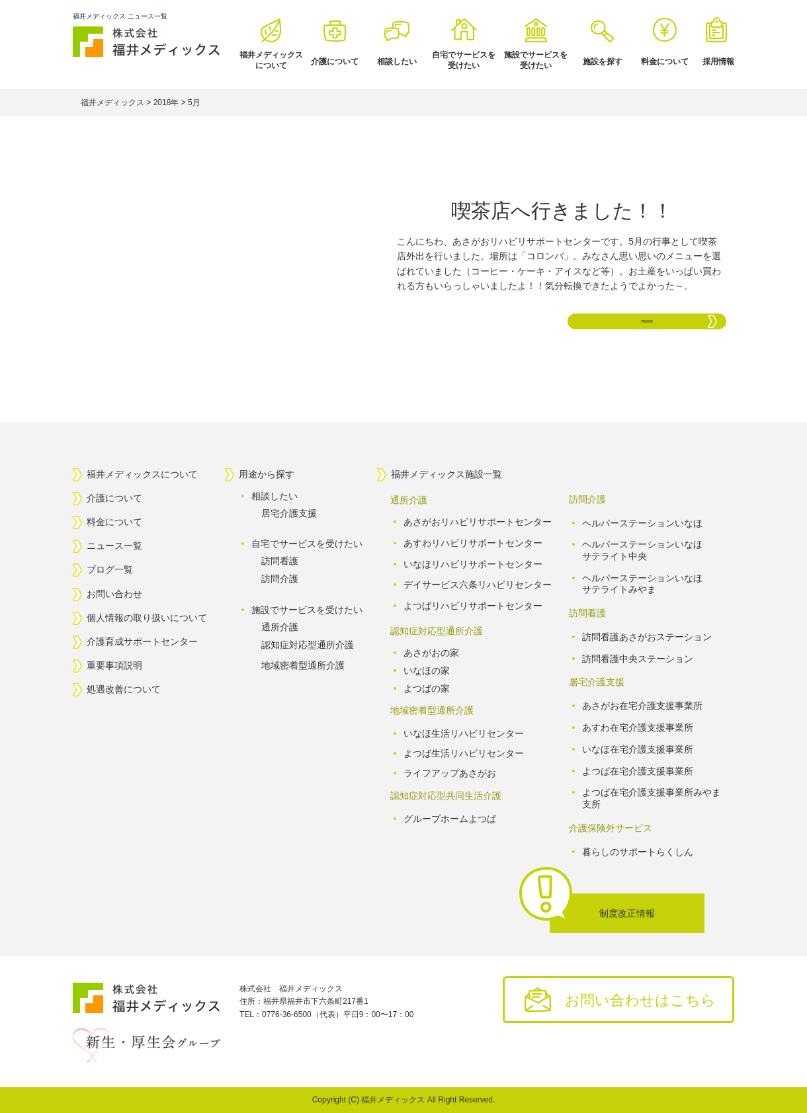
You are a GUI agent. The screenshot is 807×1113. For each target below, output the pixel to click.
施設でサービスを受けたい (536, 60)
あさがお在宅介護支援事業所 (642, 705)
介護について (335, 61)
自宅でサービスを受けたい (463, 60)
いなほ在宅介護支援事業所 (637, 749)
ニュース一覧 (114, 546)
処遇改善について (124, 689)
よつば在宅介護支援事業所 (637, 770)
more (647, 321)
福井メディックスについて (271, 60)
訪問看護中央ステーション (637, 658)
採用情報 (718, 61)
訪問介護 (279, 578)
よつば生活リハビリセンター (464, 753)
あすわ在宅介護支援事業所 (637, 727)
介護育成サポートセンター (142, 641)
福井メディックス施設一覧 (446, 474)
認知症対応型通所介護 (307, 644)
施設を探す (602, 61)
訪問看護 (279, 561)
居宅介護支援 (289, 513)
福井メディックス (393, 1099)
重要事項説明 (114, 665)
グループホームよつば (450, 819)
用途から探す (266, 474)
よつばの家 (427, 687)
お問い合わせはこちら (640, 1000)
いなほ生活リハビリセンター (464, 733)
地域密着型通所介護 (303, 665)
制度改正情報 (627, 913)
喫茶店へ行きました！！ (562, 211)
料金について (665, 61)
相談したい (397, 61)
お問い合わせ (114, 594)
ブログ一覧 (110, 570)
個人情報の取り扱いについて (147, 617)
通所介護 (279, 627)
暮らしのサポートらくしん (637, 851)
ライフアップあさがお (450, 773)
